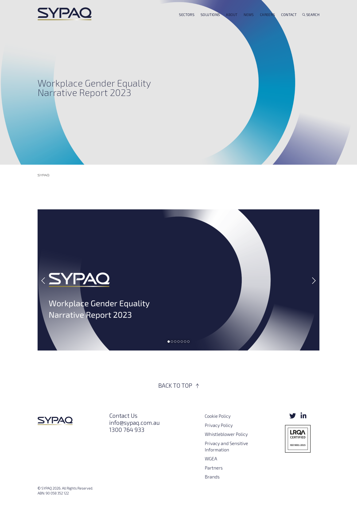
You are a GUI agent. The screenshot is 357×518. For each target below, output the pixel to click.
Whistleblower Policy (226, 434)
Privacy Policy (219, 425)
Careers (267, 22)
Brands (212, 476)
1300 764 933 (126, 429)
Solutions (210, 22)
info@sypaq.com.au (134, 422)
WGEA (211, 458)
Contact (289, 22)
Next (312, 280)
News (249, 22)
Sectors (186, 22)
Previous (44, 280)
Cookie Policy (218, 416)
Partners (214, 467)
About (231, 22)
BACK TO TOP (178, 385)
